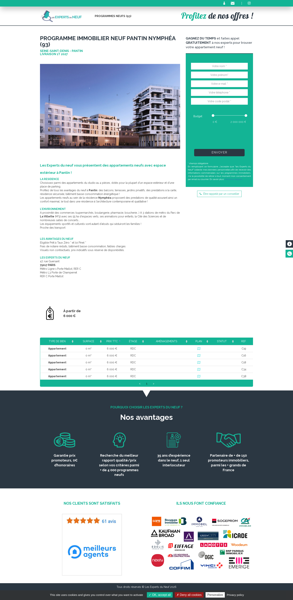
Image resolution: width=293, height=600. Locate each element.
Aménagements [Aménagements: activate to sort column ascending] (171, 341)
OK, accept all (160, 594)
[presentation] (219, 136)
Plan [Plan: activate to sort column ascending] (201, 341)
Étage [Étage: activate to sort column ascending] (139, 341)
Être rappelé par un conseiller (219, 193)
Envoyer (219, 152)
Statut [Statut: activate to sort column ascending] (223, 341)
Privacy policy (235, 594)
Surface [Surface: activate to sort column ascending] (88, 341)
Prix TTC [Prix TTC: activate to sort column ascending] (115, 341)
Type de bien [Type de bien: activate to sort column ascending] (57, 341)
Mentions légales (233, 179)
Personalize (215, 594)
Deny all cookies (189, 594)
